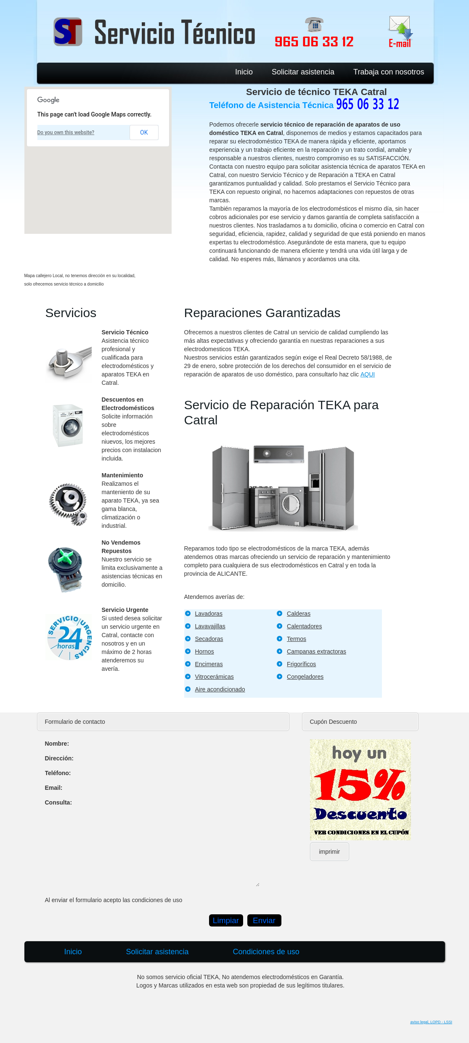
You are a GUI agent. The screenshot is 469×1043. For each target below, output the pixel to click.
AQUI (367, 374)
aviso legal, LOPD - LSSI (431, 1022)
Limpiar (226, 920)
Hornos (204, 651)
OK (144, 132)
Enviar (264, 920)
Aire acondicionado (220, 689)
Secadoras (209, 638)
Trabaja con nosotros (388, 72)
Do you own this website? (66, 132)
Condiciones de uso (266, 952)
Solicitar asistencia (303, 72)
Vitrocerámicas (214, 676)
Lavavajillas (210, 626)
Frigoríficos (301, 664)
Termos (296, 638)
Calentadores (304, 626)
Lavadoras (209, 613)
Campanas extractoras (316, 651)
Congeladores (305, 676)
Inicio (244, 72)
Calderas (298, 613)
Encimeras (209, 664)
